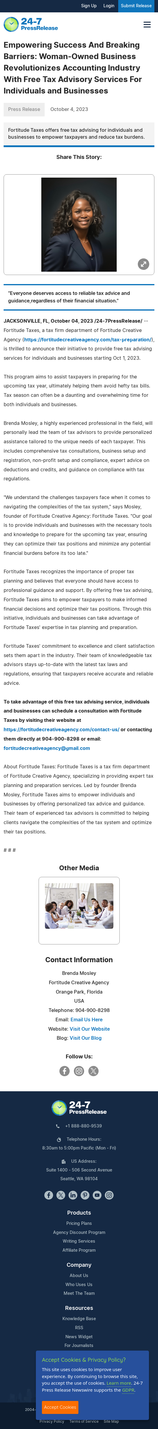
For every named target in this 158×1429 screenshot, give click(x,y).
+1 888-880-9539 (83, 1126)
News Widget (79, 1337)
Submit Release (136, 6)
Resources (79, 1308)
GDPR (128, 1390)
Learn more (119, 1383)
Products (79, 1213)
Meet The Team (79, 1293)
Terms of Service (84, 1421)
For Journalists (79, 1346)
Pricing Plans (79, 1224)
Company (79, 1265)
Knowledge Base (79, 1319)
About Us (79, 1276)
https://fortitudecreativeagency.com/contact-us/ (61, 729)
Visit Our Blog (86, 1038)
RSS (79, 1328)
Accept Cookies (60, 1407)
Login (108, 6)
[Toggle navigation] (147, 25)
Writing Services (79, 1241)
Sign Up (89, 6)
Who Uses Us (79, 1285)
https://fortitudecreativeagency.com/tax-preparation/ (87, 339)
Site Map (111, 1421)
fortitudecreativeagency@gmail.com (47, 748)
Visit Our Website (90, 1029)
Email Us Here (87, 1019)
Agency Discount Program (79, 1233)
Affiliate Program (79, 1250)
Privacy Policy (52, 1421)
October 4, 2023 (69, 109)
